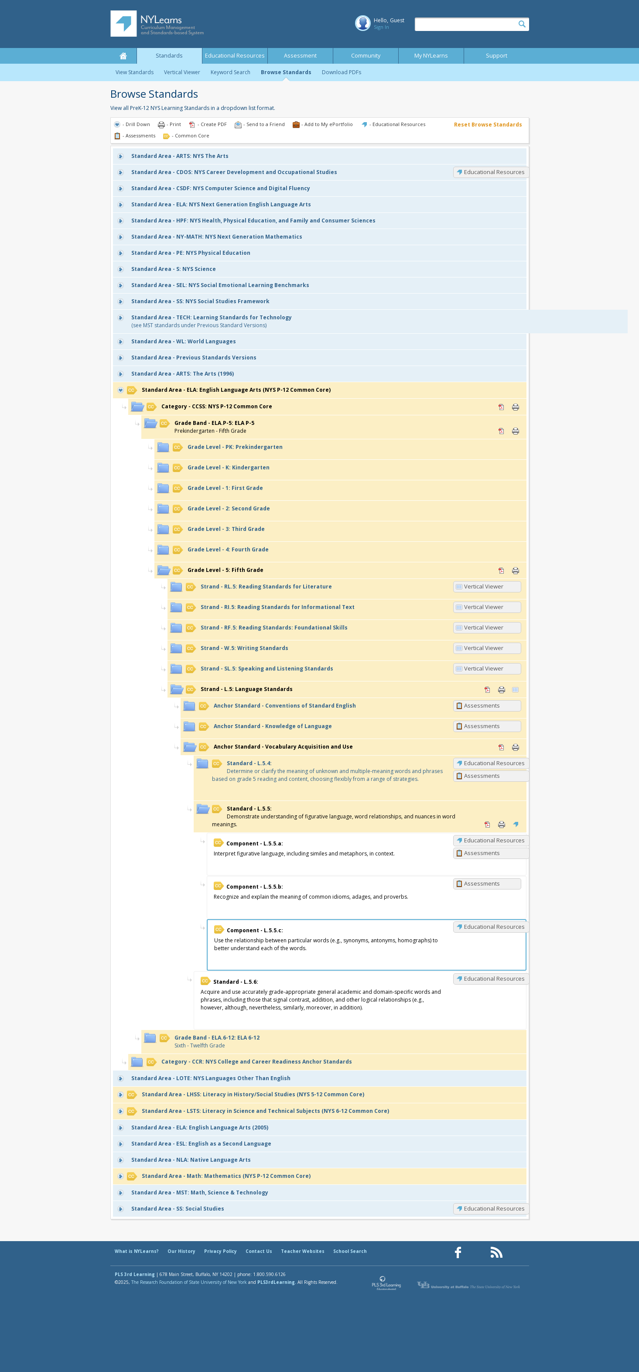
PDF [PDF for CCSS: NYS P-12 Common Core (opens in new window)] (501, 407)
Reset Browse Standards (488, 124)
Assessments (482, 705)
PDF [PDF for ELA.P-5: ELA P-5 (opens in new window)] (501, 431)
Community (365, 55)
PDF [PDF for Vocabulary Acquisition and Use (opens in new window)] (501, 747)
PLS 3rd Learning (135, 1274)
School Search (350, 1251)
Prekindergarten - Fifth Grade (207, 427)
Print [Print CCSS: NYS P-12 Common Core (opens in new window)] (515, 407)
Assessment (300, 55)
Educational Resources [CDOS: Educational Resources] (494, 172)
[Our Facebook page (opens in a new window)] (458, 1253)
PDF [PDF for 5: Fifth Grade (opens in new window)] (501, 570)
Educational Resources (235, 55)
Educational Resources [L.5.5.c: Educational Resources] (494, 927)
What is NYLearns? (137, 1251)
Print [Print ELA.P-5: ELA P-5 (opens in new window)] (515, 431)
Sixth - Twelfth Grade (210, 1041)
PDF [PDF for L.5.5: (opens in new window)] (487, 824)
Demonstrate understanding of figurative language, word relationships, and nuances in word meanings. (333, 816)
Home (123, 56)
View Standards (135, 72)
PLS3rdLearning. (276, 1282)
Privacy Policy (220, 1251)
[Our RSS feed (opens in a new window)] (496, 1253)
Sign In (381, 27)
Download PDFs (341, 72)
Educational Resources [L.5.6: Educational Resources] (494, 978)
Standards (169, 55)
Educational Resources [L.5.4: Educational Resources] (494, 763)
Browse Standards (286, 72)
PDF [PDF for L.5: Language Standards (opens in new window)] (487, 689)
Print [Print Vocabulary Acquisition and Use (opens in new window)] (515, 747)
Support (496, 55)
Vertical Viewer (182, 72)
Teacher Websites (303, 1251)
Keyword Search (230, 72)
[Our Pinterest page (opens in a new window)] (477, 1253)
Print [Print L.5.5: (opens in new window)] (501, 824)
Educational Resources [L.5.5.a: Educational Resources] (494, 840)
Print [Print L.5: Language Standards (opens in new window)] (501, 689)
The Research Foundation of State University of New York (189, 1282)
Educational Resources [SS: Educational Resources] (494, 1208)
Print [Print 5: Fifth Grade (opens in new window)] (515, 570)
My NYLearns (431, 55)
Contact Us (259, 1251)
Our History (181, 1251)
